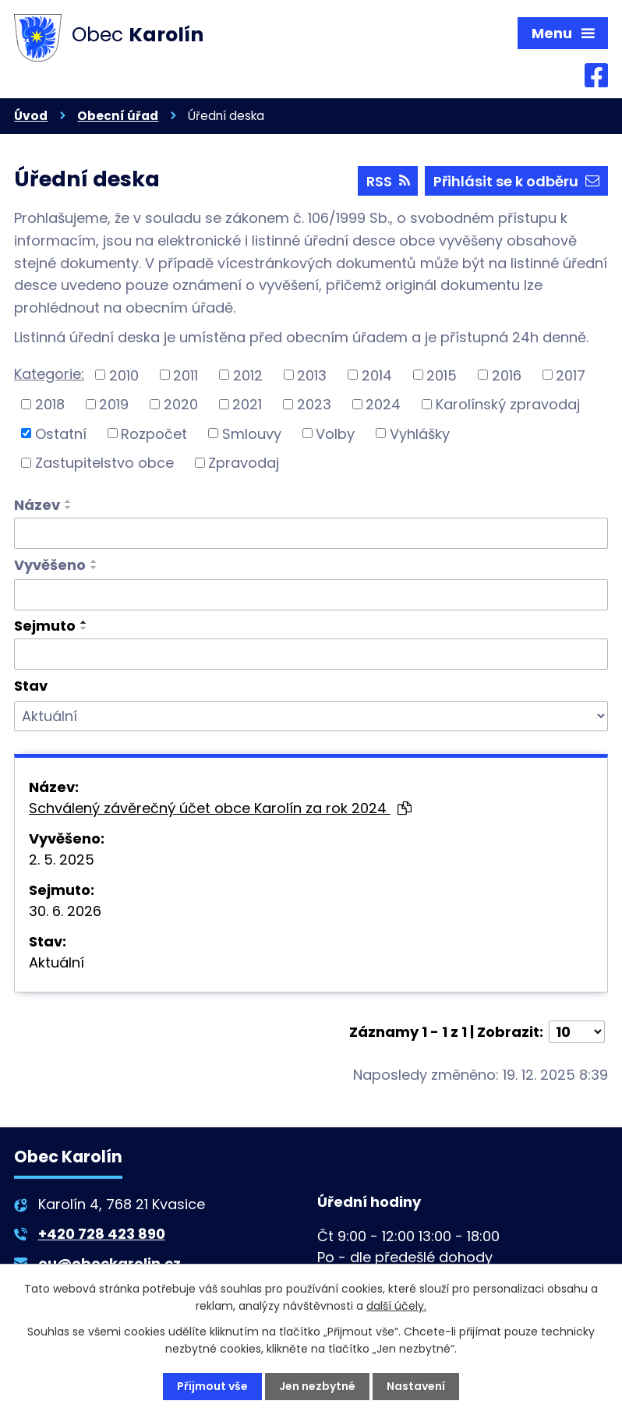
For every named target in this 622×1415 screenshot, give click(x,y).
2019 (114, 404)
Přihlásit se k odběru (516, 181)
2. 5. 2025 (61, 859)
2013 (312, 374)
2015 (441, 374)
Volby (335, 433)
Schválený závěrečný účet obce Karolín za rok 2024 (220, 808)
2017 (570, 374)
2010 (124, 374)
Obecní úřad (117, 116)
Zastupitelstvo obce (104, 462)
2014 (377, 374)
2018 (50, 404)
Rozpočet (154, 433)
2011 (185, 374)
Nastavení (416, 1386)
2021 (247, 404)
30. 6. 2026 (65, 911)
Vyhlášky (420, 433)
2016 (506, 374)
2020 (181, 404)
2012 (248, 374)
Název (37, 505)
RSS (388, 181)
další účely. (396, 1306)
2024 (383, 404)
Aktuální (56, 962)
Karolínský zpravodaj (508, 404)
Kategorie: (49, 374)
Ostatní (61, 433)
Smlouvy (251, 433)
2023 (314, 404)
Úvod (31, 116)
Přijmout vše (212, 1386)
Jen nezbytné (317, 1386)
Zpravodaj (243, 462)
